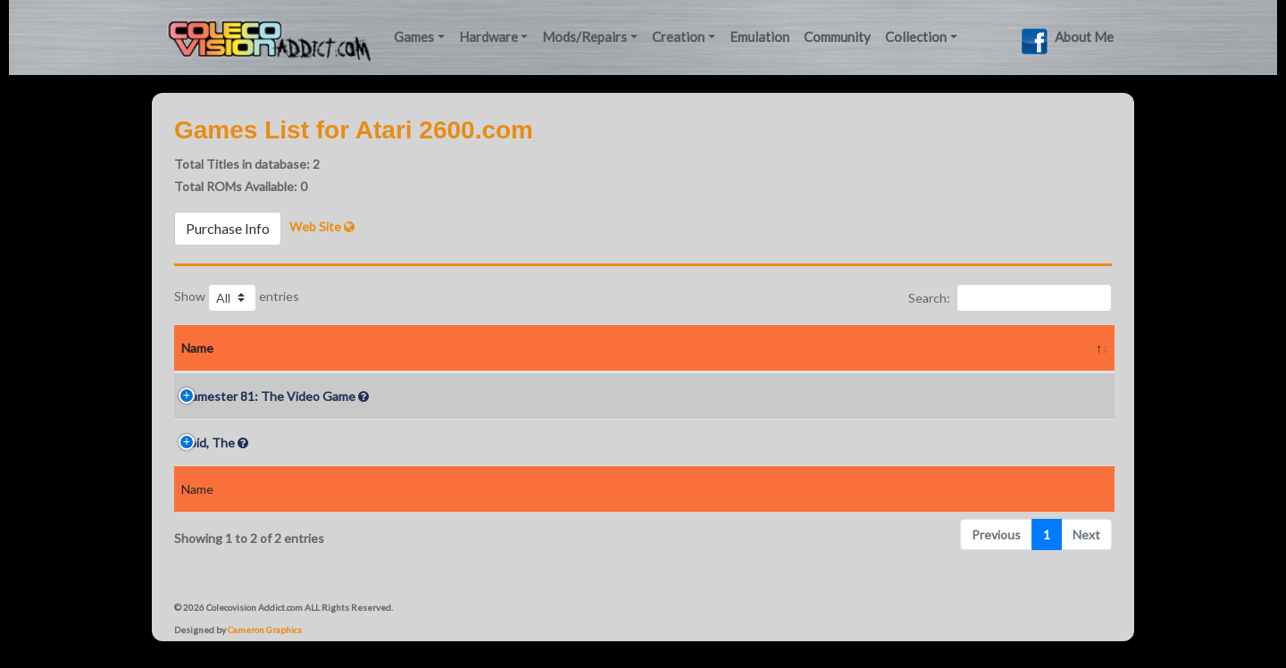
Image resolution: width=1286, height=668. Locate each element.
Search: (1010, 298)
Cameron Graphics (265, 629)
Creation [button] (678, 37)
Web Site (322, 226)
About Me (1084, 37)
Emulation (759, 37)
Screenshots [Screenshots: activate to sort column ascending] (920, 347)
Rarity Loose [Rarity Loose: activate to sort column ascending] (609, 347)
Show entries (236, 298)
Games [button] (414, 37)
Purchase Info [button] (228, 228)
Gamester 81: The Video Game (268, 396)
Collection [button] (916, 37)
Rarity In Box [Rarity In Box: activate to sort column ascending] (761, 347)
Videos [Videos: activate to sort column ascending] (1045, 347)
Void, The (208, 442)
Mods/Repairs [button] (584, 37)
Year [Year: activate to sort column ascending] (508, 347)
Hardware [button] (488, 37)
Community (837, 37)
